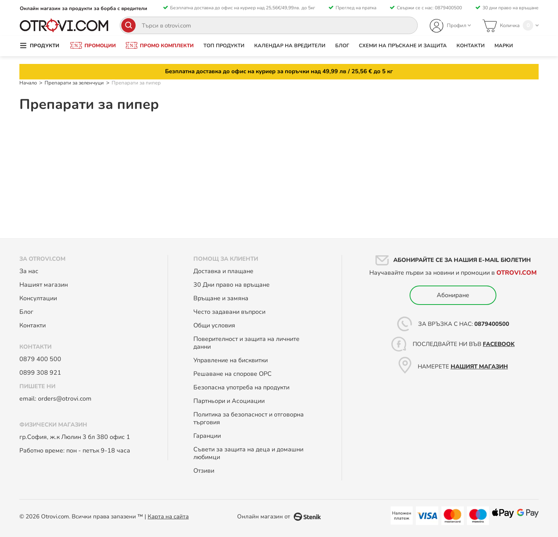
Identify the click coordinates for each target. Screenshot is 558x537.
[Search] (128, 25)
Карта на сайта (168, 516)
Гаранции (207, 436)
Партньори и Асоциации (229, 401)
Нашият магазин (43, 285)
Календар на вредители (290, 45)
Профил (456, 25)
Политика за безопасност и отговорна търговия (248, 418)
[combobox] (269, 25)
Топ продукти (224, 45)
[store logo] (64, 25)
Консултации (39, 298)
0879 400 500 (40, 359)
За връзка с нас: (463, 324)
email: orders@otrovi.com (55, 398)
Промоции (100, 45)
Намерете (462, 366)
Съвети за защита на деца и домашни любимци (248, 453)
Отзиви (203, 470)
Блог (342, 45)
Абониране (453, 295)
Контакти (470, 45)
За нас (28, 271)
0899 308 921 (40, 372)
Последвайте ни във (463, 344)
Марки (503, 45)
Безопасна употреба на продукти (241, 387)
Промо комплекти (167, 45)
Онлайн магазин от (263, 516)
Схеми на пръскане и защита (403, 45)
